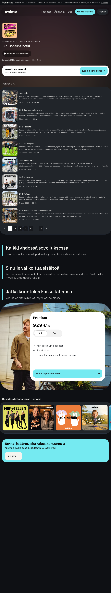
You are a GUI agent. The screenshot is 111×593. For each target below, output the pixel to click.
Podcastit (46, 11)
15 (41, 228)
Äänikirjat (59, 11)
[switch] (40, 333)
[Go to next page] (46, 228)
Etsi (70, 11)
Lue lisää (104, 2)
